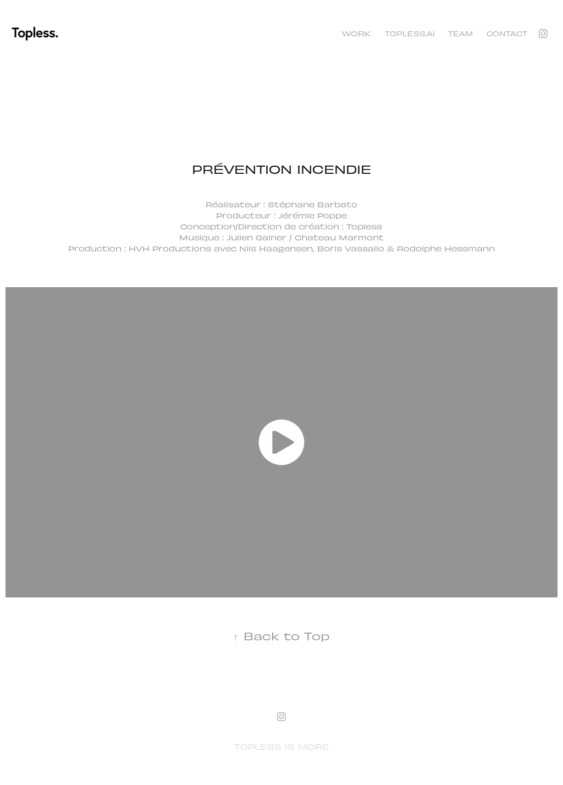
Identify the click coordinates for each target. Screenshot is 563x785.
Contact (507, 33)
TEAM (460, 33)
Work (356, 33)
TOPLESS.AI (410, 33)
